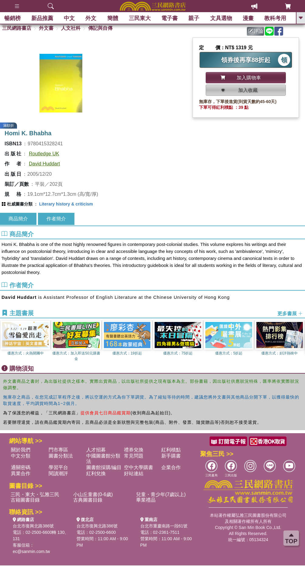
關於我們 (20, 449)
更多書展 (290, 313)
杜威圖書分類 (20, 204)
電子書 (170, 18)
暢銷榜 (13, 18)
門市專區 (58, 449)
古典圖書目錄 (87, 500)
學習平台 (58, 467)
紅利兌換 (96, 473)
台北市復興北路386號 (33, 525)
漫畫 (248, 18)
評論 (255, 31)
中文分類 (20, 455)
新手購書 (171, 455)
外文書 (46, 28)
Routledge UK (44, 153)
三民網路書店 (16, 28)
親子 (194, 18)
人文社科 (71, 28)
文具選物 (221, 18)
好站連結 (133, 473)
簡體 (113, 18)
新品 (42, 18)
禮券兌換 (133, 449)
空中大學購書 (138, 467)
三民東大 (140, 18)
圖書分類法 (61, 455)
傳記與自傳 (100, 28)
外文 (91, 18)
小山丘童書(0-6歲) (93, 494)
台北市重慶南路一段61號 (164, 525)
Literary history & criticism (66, 204)
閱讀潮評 (58, 473)
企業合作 (171, 467)
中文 (69, 18)
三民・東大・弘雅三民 (35, 494)
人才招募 (96, 449)
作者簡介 (56, 218)
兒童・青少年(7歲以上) (161, 494)
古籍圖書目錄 (25, 500)
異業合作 (20, 473)
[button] (300, 341)
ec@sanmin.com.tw (31, 551)
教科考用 (276, 18)
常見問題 (133, 455)
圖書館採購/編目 (104, 467)
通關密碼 (20, 467)
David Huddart (44, 163)
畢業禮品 (146, 500)
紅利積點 (171, 449)
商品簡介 (18, 218)
